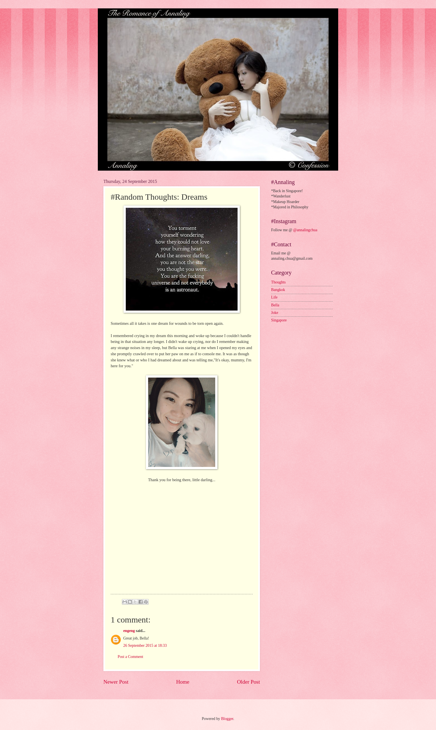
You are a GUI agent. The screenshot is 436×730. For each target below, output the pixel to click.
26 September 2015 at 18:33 (145, 645)
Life (274, 297)
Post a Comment (130, 657)
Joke (274, 313)
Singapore (279, 320)
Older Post (248, 682)
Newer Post (116, 682)
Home (182, 682)
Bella (275, 305)
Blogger (227, 719)
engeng (129, 631)
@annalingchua (305, 230)
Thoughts (278, 282)
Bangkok (278, 290)
